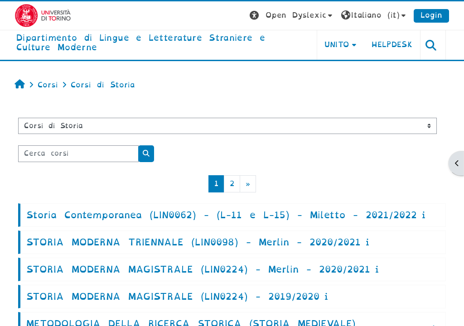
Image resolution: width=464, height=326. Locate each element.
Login (431, 15)
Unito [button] (336, 44)
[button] (292, 16)
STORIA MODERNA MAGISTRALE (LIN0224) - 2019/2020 (172, 296)
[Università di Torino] (42, 15)
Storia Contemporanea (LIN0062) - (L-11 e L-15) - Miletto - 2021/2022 (221, 215)
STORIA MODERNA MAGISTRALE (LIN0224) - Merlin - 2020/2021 (198, 269)
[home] (159, 43)
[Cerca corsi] (78, 153)
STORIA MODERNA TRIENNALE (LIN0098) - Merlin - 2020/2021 (193, 242)
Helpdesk (392, 44)
